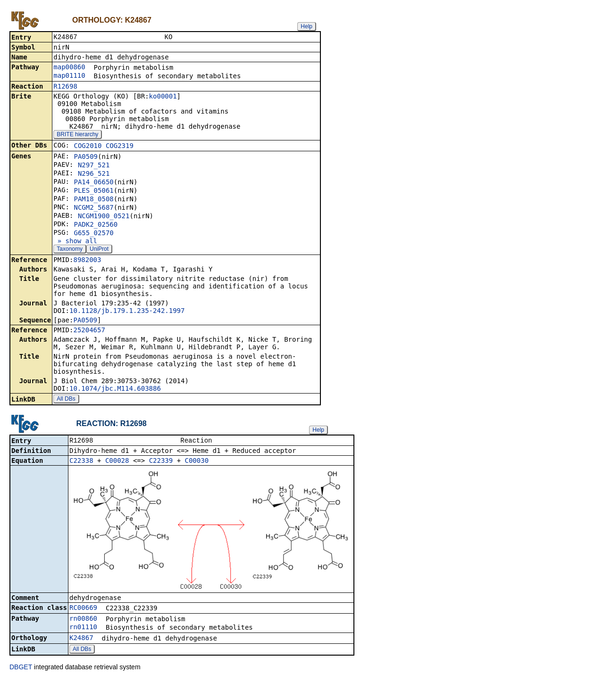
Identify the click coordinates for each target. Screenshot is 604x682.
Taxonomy (70, 250)
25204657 (89, 331)
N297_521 (93, 166)
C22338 (81, 462)
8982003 (87, 260)
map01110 (69, 76)
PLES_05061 (93, 191)
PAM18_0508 (93, 200)
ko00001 (163, 97)
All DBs (66, 399)
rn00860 (83, 620)
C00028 (117, 462)
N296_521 (93, 174)
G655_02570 (93, 234)
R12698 (65, 87)
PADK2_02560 (95, 225)
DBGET (20, 669)
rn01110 (83, 629)
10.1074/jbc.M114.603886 (115, 389)
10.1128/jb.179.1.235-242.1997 (127, 311)
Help (306, 26)
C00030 (197, 462)
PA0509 (86, 157)
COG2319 (120, 146)
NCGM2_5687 (93, 208)
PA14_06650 (93, 183)
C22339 (161, 462)
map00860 (69, 68)
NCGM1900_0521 (104, 217)
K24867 (81, 639)
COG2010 (87, 146)
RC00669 (83, 609)
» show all (75, 242)
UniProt (99, 250)
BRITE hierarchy (77, 135)
